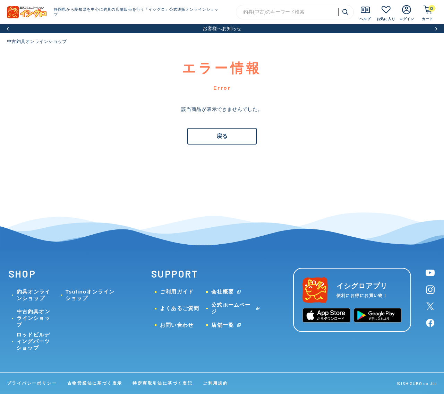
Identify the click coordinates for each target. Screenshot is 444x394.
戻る (222, 136)
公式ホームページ (230, 308)
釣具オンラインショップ (33, 295)
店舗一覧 (222, 325)
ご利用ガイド (177, 292)
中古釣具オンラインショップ (37, 41)
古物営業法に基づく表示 (94, 383)
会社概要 (222, 292)
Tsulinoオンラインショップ (90, 295)
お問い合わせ (177, 325)
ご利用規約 (215, 383)
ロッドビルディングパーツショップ (33, 341)
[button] (7, 28)
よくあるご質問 (179, 308)
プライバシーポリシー (32, 383)
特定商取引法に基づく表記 (163, 383)
